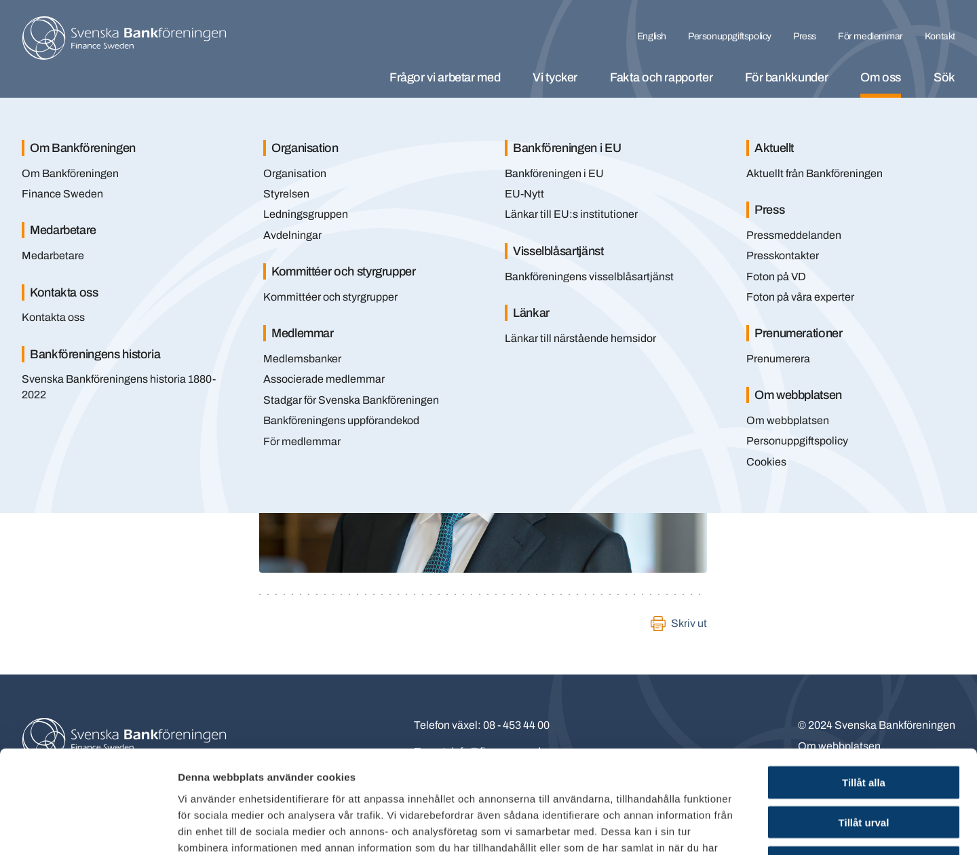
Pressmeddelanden (793, 235)
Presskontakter (782, 255)
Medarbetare (53, 255)
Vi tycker (555, 77)
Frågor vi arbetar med (444, 77)
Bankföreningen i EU (554, 173)
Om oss (880, 77)
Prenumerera (778, 358)
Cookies (766, 462)
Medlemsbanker (302, 358)
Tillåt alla (863, 688)
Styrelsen (286, 194)
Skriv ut (689, 623)
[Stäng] (929, 127)
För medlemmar (870, 36)
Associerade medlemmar (324, 379)
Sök (944, 77)
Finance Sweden (62, 194)
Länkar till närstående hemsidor (580, 338)
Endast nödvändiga (864, 768)
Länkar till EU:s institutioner (571, 214)
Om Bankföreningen (70, 173)
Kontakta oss (53, 317)
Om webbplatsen (787, 420)
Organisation (294, 173)
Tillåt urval (864, 728)
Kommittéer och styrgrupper (330, 297)
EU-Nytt (524, 194)
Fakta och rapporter (661, 77)
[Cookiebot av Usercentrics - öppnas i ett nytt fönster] (87, 828)
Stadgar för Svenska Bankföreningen (351, 400)
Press (804, 36)
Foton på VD (776, 276)
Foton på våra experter (800, 297)
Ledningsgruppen (305, 214)
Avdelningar (292, 235)
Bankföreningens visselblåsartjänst (589, 276)
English (651, 36)
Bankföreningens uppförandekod (341, 420)
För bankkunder (786, 77)
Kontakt (940, 36)
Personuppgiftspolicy (729, 36)
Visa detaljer (737, 828)
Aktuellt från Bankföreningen (814, 173)
